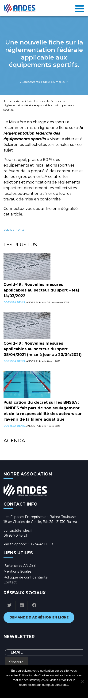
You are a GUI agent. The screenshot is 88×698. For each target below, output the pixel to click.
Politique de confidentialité (26, 577)
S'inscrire (16, 662)
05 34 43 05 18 (41, 544)
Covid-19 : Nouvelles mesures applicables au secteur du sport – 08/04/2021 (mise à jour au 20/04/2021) (43, 349)
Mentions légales (17, 571)
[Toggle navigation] (79, 8)
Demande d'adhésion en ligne (39, 617)
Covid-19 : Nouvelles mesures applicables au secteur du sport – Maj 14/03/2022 (41, 290)
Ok (25, 691)
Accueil (8, 101)
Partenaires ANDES (20, 565)
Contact (10, 582)
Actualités (23, 101)
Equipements (14, 229)
